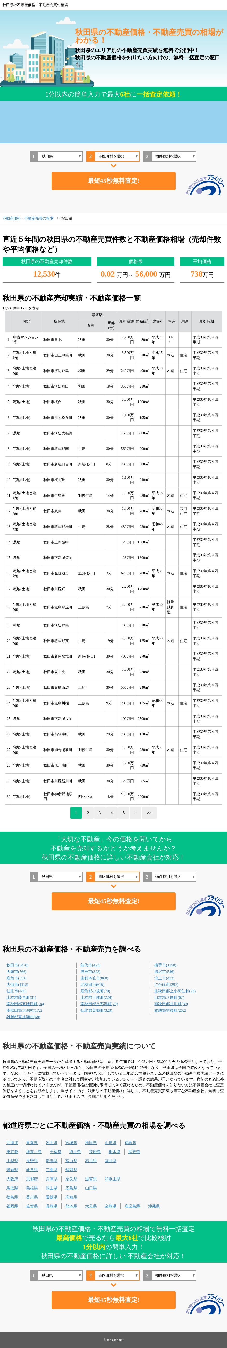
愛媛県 (51, 1197)
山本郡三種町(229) (96, 997)
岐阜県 (32, 1170)
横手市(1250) (165, 965)
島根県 (32, 1188)
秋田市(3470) (17, 965)
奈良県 (71, 1179)
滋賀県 (91, 1179)
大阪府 (12, 1179)
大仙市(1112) (17, 984)
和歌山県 (112, 1179)
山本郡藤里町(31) (21, 997)
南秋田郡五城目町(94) (25, 1004)
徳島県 (12, 1197)
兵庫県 (51, 1179)
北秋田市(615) (92, 984)
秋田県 (91, 1143)
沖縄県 (154, 1206)
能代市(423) (90, 965)
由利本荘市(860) (94, 978)
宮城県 (71, 1143)
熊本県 (71, 1206)
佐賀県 (32, 1206)
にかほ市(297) (166, 984)
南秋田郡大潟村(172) (24, 1010)
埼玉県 (75, 1152)
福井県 (110, 1161)
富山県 (71, 1161)
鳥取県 (12, 1188)
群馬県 (134, 1152)
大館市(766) (16, 972)
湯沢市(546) (164, 972)
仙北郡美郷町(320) (96, 1010)
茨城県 (95, 1152)
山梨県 (12, 1161)
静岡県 (71, 1170)
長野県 (32, 1161)
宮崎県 (110, 1206)
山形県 (110, 1143)
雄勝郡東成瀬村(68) (23, 1017)
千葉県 (55, 1152)
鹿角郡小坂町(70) (95, 991)
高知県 (71, 1197)
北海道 (12, 1143)
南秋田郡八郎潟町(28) (99, 1004)
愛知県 (12, 1170)
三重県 (51, 1170)
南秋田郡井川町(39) (171, 1004)
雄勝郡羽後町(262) (170, 1010)
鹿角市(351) (16, 978)
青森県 (32, 1143)
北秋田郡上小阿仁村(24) (175, 991)
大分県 (91, 1206)
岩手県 (51, 1143)
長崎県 (51, 1206)
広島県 (71, 1188)
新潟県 (51, 1161)
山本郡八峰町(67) (169, 997)
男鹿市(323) (90, 972)
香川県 (32, 1197)
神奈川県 (34, 1152)
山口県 (91, 1188)
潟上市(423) (164, 978)
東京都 (12, 1152)
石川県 (91, 1161)
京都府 (32, 1179)
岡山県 (51, 1188)
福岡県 (12, 1206)
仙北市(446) (16, 991)
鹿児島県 (132, 1206)
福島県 (130, 1143)
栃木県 (114, 1152)
